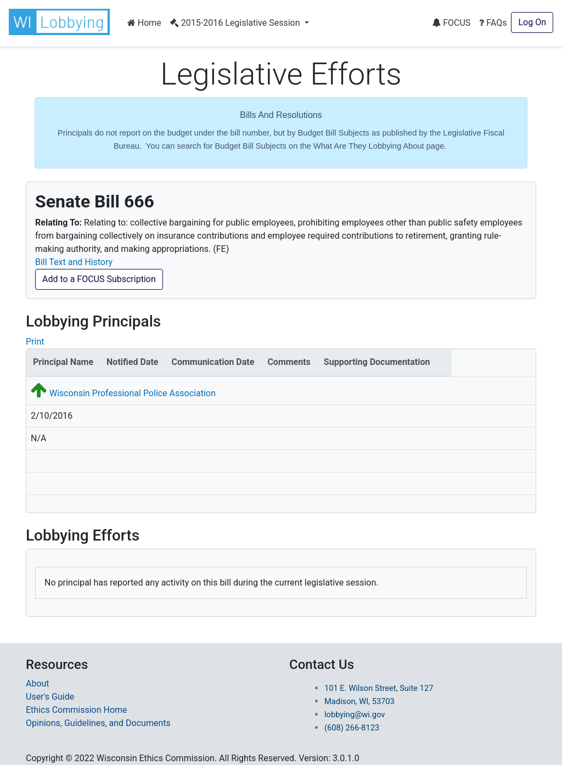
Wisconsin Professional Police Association (132, 393)
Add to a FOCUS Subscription (99, 279)
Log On (532, 22)
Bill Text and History (74, 262)
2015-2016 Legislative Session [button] (236, 23)
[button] (61, 22)
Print (35, 341)
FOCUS (451, 23)
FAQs (493, 23)
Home (144, 23)
